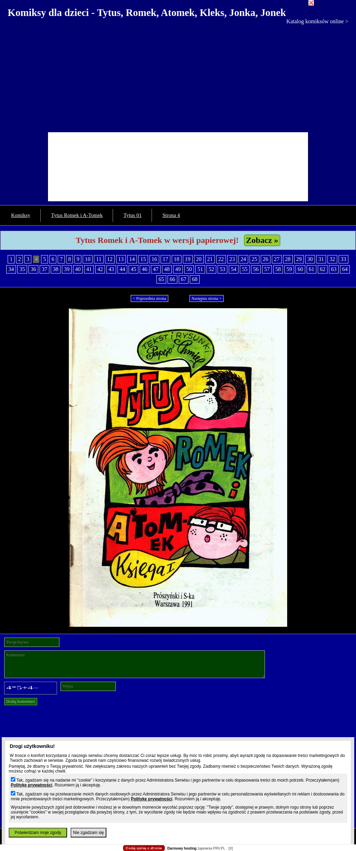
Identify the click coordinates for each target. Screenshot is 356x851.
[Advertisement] (178, 76)
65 (161, 279)
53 (222, 269)
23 (232, 259)
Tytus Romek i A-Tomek (77, 215)
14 (132, 259)
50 (189, 269)
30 (310, 259)
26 (265, 259)
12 (110, 259)
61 (311, 269)
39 (67, 269)
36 (33, 269)
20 (199, 259)
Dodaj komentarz (20, 701)
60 (300, 269)
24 (243, 259)
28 (288, 259)
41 (89, 269)
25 (254, 259)
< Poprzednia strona (149, 298)
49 (178, 269)
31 (321, 259)
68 (194, 279)
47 (156, 269)
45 (133, 269)
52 (211, 269)
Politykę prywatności (31, 785)
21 (210, 259)
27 (277, 259)
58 (278, 269)
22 (221, 259)
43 (111, 269)
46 (144, 269)
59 (289, 269)
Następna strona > (207, 298)
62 (322, 269)
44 (122, 269)
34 (11, 269)
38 (55, 269)
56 (256, 269)
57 (267, 269)
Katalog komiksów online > (317, 21)
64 (345, 269)
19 (188, 259)
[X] (230, 848)
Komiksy (20, 215)
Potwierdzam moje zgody (38, 832)
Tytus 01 (132, 215)
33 (343, 259)
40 (78, 269)
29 (299, 259)
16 (154, 259)
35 (22, 269)
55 (245, 269)
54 (233, 269)
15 (143, 259)
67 (183, 279)
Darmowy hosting (181, 848)
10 (87, 259)
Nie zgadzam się (88, 832)
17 (165, 259)
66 (172, 279)
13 (121, 259)
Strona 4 (171, 215)
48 (167, 269)
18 (176, 259)
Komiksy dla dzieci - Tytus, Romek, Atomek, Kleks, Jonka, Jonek (147, 12)
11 (98, 259)
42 (100, 269)
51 (200, 269)
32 (332, 259)
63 (334, 269)
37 (44, 269)
